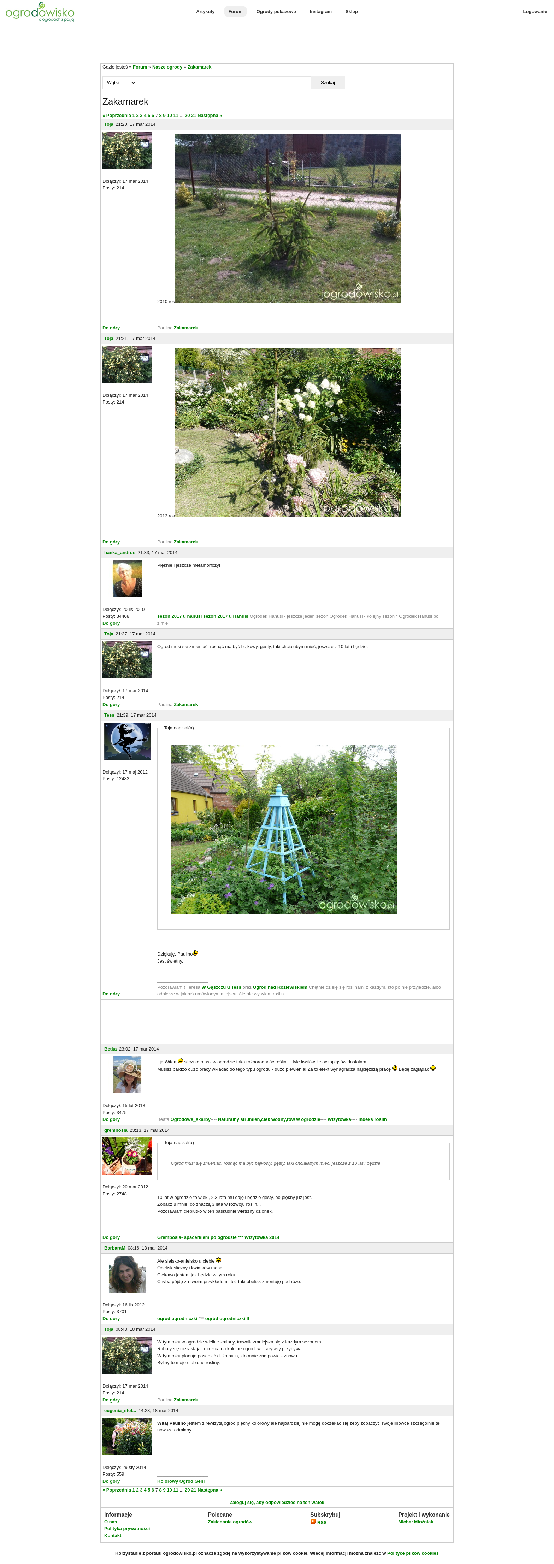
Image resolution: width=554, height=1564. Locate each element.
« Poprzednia (116, 115)
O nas (110, 1521)
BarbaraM (114, 1248)
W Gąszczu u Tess (221, 987)
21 (193, 115)
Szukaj (328, 82)
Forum (235, 11)
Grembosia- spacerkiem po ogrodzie (197, 1237)
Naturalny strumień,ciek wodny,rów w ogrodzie (269, 1119)
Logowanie (535, 11)
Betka (110, 1049)
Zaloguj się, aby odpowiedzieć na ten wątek (277, 1502)
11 (175, 115)
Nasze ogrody (167, 67)
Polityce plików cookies (413, 1553)
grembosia (116, 1130)
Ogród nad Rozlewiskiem (280, 987)
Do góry (111, 327)
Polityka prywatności (127, 1528)
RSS (318, 1522)
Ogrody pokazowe (276, 11)
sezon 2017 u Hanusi (225, 616)
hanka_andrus (119, 552)
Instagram (321, 11)
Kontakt (112, 1535)
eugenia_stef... (120, 1410)
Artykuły (205, 11)
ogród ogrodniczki (177, 1318)
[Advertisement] (277, 44)
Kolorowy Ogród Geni (181, 1481)
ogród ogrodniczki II (227, 1318)
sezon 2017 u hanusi (179, 616)
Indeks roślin (373, 1119)
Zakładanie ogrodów (230, 1521)
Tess (109, 715)
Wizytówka (339, 1119)
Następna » (210, 115)
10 (169, 115)
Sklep (352, 11)
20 (187, 115)
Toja (108, 124)
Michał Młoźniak (415, 1521)
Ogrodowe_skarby (191, 1119)
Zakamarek (200, 67)
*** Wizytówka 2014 (258, 1237)
